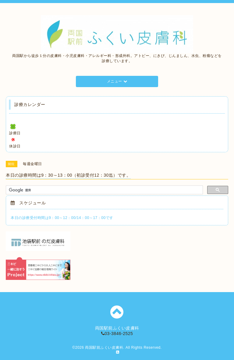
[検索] (104, 190)
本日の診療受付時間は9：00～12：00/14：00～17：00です (62, 218)
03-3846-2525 (117, 333)
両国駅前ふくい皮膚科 (104, 347)
